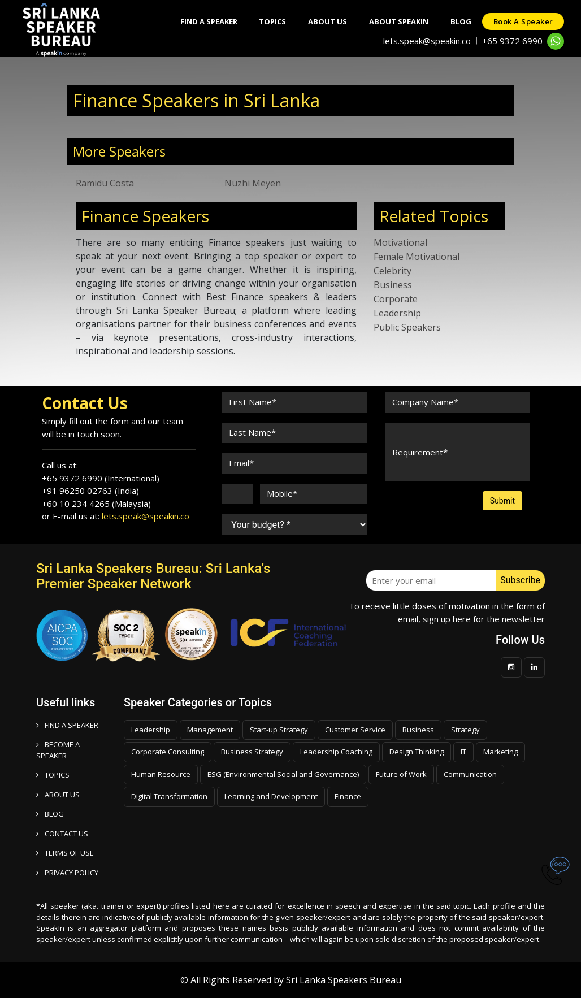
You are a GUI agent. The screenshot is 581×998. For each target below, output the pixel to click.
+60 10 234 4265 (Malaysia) (96, 503)
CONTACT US (62, 833)
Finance (348, 796)
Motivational (400, 242)
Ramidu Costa (105, 183)
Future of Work (401, 774)
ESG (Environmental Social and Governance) (283, 774)
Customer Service (355, 729)
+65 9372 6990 (512, 40)
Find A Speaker (204, 21)
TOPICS (53, 775)
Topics (269, 21)
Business (393, 285)
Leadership (397, 313)
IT (463, 752)
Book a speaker (523, 21)
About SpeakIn (397, 21)
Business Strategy (252, 752)
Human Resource (160, 774)
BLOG (50, 814)
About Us (325, 21)
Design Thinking (416, 752)
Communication (470, 774)
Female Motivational (416, 256)
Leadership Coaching (336, 752)
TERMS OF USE (65, 853)
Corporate (396, 299)
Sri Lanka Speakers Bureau (343, 980)
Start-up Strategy (279, 729)
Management (210, 729)
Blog (459, 21)
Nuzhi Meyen (252, 183)
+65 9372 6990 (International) (100, 478)
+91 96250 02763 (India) (90, 490)
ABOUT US (58, 794)
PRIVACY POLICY (67, 872)
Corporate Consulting (167, 752)
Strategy (465, 729)
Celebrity (392, 270)
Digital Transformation (169, 796)
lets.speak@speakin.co (427, 40)
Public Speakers (407, 327)
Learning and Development (271, 796)
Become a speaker (58, 750)
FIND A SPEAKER (67, 725)
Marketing (500, 752)
